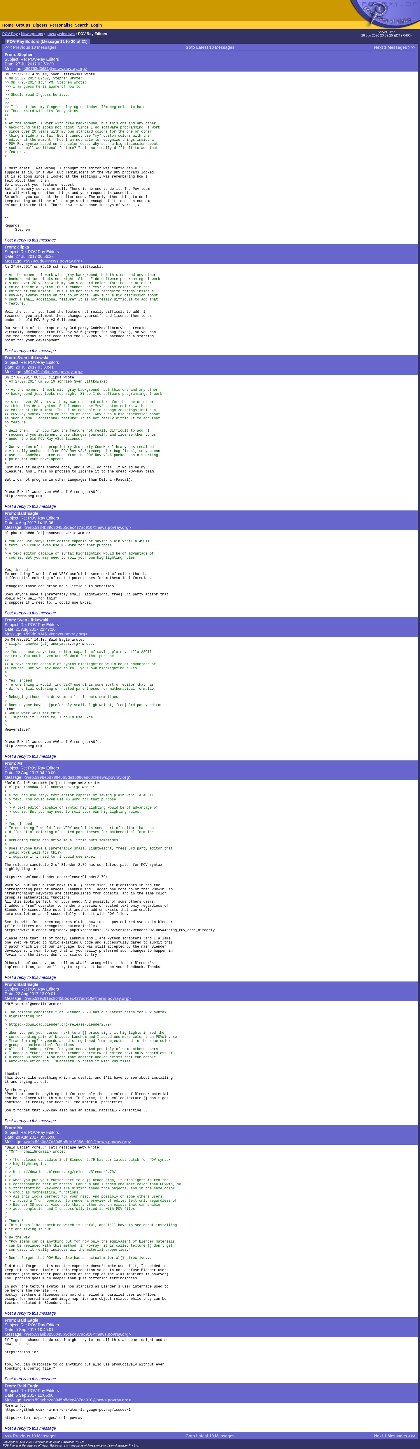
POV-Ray (10, 34)
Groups (23, 25)
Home (8, 25)
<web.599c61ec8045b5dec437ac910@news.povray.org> (77, 998)
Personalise (61, 25)
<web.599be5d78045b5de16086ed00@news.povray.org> (78, 777)
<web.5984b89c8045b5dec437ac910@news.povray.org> (77, 527)
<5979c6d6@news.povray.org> (53, 261)
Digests (40, 25)
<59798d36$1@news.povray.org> (56, 68)
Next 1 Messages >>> (394, 47)
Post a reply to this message (30, 240)
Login (96, 25)
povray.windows (60, 34)
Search (82, 25)
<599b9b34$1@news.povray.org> (56, 634)
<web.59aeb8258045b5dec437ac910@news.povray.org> (77, 1334)
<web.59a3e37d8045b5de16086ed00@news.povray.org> (77, 1141)
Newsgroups (32, 34)
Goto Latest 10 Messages (210, 47)
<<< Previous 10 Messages (31, 47)
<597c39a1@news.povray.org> (53, 371)
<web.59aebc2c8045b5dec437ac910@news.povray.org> (77, 1400)
